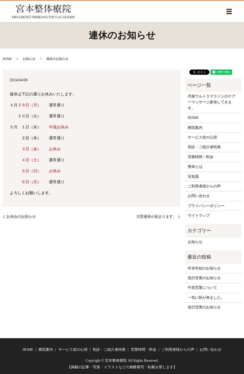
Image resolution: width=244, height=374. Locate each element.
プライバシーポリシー (206, 206)
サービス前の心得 (202, 137)
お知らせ (29, 59)
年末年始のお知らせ (204, 268)
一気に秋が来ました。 (206, 298)
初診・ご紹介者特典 (204, 147)
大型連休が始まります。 (156, 216)
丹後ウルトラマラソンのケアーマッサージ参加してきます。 (211, 102)
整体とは (195, 167)
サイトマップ (199, 215)
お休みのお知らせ (21, 216)
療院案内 (195, 128)
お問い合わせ (199, 196)
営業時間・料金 (200, 157)
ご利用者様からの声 (204, 186)
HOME (7, 59)
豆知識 (193, 177)
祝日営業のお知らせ (204, 278)
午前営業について (202, 288)
